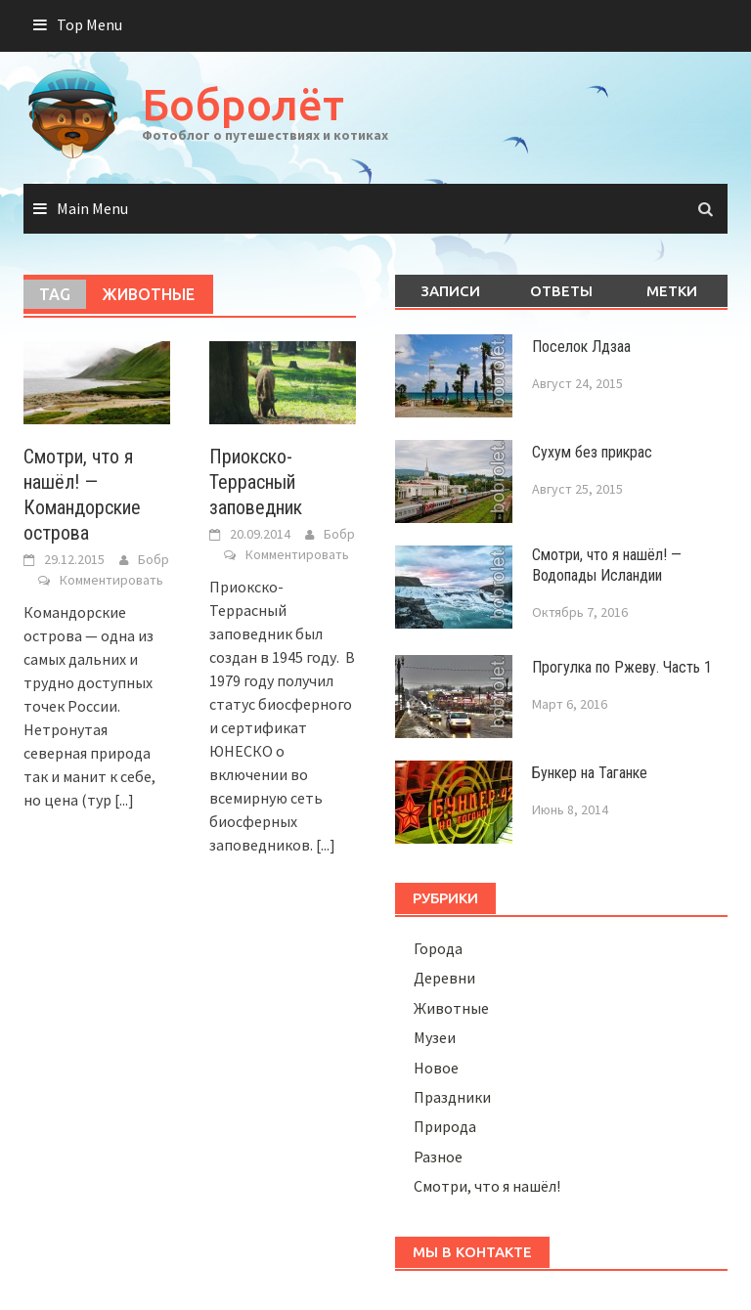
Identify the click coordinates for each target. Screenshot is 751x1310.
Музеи (435, 1037)
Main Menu (92, 208)
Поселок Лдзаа (581, 346)
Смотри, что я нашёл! (487, 1186)
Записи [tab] (450, 291)
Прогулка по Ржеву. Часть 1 (622, 667)
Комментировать (111, 580)
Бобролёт (243, 104)
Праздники (452, 1097)
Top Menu (89, 24)
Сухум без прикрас (592, 452)
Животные (451, 1008)
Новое (436, 1067)
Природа (445, 1126)
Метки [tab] (671, 291)
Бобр (153, 559)
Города (438, 948)
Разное (438, 1156)
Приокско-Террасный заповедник (255, 482)
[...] (124, 799)
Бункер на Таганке (589, 773)
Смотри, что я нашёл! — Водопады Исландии (607, 565)
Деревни (444, 977)
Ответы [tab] (561, 291)
